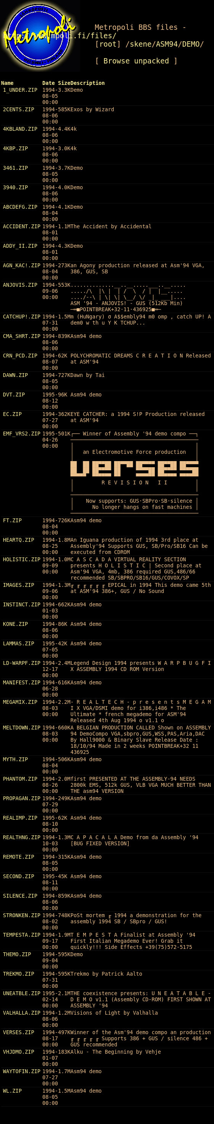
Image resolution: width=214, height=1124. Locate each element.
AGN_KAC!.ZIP (21, 265)
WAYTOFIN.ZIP (21, 1071)
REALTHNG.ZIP (21, 837)
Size (64, 83)
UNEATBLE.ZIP (21, 993)
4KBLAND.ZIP (20, 129)
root (108, 44)
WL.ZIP (12, 1091)
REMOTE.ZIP (18, 857)
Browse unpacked (136, 61)
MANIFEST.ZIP (21, 682)
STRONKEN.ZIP (21, 915)
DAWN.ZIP (15, 375)
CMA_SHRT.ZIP (21, 336)
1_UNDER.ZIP (20, 90)
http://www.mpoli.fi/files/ (60, 35)
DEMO (191, 44)
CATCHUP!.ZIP (21, 316)
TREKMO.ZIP (18, 974)
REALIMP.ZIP (20, 818)
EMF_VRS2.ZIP (21, 433)
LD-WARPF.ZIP (21, 663)
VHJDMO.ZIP (18, 1052)
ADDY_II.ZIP (20, 246)
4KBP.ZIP (15, 148)
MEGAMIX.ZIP (20, 702)
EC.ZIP (12, 414)
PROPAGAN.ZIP (21, 798)
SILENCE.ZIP (20, 896)
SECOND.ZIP (18, 876)
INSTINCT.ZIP (21, 604)
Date (48, 83)
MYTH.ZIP (15, 759)
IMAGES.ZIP (18, 585)
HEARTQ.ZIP (18, 540)
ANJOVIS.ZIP (20, 285)
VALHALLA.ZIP (21, 1013)
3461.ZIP (15, 168)
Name (7, 83)
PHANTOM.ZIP (20, 779)
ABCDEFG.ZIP (20, 207)
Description (88, 83)
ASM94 (167, 44)
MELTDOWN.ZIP (21, 727)
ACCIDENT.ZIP (21, 226)
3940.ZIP (15, 187)
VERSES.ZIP (18, 1032)
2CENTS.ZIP (18, 109)
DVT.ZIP (14, 394)
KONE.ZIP (15, 624)
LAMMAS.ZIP (18, 643)
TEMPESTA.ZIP (21, 935)
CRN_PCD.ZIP (20, 355)
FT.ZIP (12, 520)
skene (140, 44)
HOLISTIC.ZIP (21, 559)
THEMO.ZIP (17, 954)
